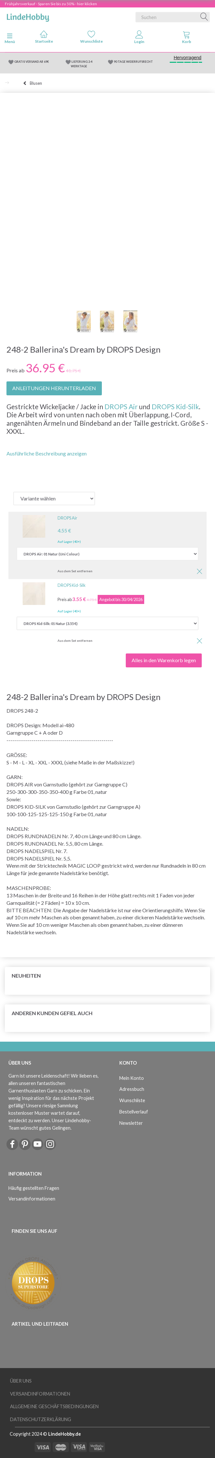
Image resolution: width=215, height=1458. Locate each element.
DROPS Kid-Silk (175, 406)
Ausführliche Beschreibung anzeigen (46, 453)
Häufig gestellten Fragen (33, 1188)
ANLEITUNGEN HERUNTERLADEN (54, 388)
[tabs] (186, 38)
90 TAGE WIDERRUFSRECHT (133, 61)
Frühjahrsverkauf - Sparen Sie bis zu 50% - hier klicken (51, 3)
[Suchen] (204, 17)
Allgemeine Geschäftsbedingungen (54, 1406)
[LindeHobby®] (27, 16)
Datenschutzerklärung (40, 1419)
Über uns (21, 1381)
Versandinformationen (31, 1198)
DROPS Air (121, 406)
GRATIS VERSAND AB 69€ (31, 61)
